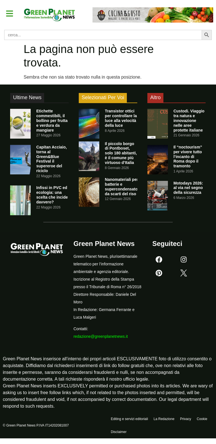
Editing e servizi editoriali (129, 419)
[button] (9, 13)
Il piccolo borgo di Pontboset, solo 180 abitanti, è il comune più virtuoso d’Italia (121, 153)
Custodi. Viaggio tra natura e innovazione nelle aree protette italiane (189, 120)
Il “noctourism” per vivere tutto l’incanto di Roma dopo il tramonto (188, 156)
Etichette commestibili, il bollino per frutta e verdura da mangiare (52, 120)
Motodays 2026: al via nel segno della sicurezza (188, 188)
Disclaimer (119, 432)
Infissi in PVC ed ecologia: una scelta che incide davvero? (52, 194)
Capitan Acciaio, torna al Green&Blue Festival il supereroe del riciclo (51, 159)
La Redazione (164, 419)
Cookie (202, 419)
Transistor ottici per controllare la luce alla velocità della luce (121, 118)
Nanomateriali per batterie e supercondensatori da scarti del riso (122, 186)
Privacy (185, 419)
